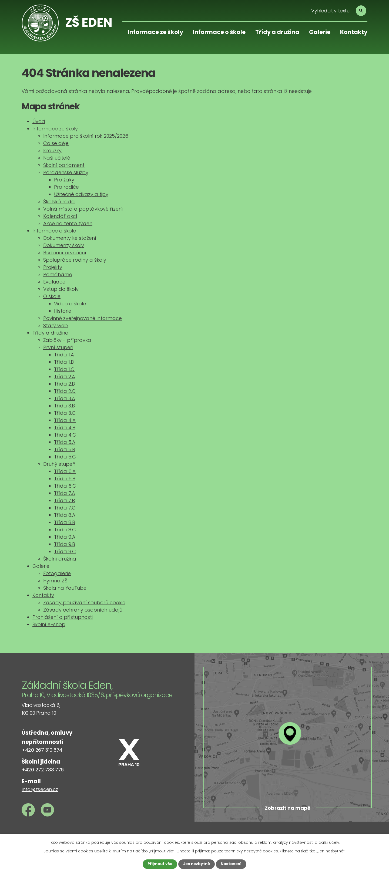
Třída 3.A (64, 398)
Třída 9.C (65, 551)
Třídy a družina (277, 32)
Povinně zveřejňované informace (82, 318)
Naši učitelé (56, 157)
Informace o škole (219, 32)
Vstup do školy (61, 289)
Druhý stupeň (59, 464)
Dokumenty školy (63, 245)
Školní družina (59, 558)
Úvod (38, 121)
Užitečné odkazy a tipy (81, 194)
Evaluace (54, 281)
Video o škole (70, 303)
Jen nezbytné (196, 864)
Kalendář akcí (60, 216)
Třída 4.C (65, 434)
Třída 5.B (64, 449)
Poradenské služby (65, 172)
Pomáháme (57, 274)
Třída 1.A (64, 354)
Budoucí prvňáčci (64, 252)
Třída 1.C (64, 369)
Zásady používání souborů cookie (84, 602)
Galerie (319, 32)
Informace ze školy (155, 32)
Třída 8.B (64, 522)
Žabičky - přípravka (67, 340)
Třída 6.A (65, 471)
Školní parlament (64, 165)
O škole (52, 296)
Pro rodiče (66, 187)
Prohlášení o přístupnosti (62, 617)
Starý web (55, 325)
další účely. (329, 842)
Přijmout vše (159, 864)
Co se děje (56, 143)
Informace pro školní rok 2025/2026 (85, 136)
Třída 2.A (64, 376)
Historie (62, 311)
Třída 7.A (64, 493)
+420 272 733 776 (43, 769)
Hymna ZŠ (55, 580)
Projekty (52, 267)
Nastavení (232, 864)
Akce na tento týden (67, 223)
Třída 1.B (64, 362)
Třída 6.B (64, 478)
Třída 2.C (65, 391)
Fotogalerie (57, 573)
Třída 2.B (64, 383)
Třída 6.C (65, 485)
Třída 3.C (65, 413)
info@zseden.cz (40, 789)
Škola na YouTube (64, 588)
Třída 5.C (65, 456)
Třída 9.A (64, 537)
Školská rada (59, 201)
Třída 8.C (65, 529)
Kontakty (353, 32)
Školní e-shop (48, 624)
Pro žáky (64, 179)
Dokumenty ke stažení (69, 238)
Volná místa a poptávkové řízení (83, 208)
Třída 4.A (65, 420)
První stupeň (58, 347)
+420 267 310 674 (42, 750)
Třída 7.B (64, 500)
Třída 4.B (64, 427)
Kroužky (52, 150)
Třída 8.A (64, 515)
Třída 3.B (64, 405)
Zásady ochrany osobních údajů (82, 609)
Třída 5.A (64, 442)
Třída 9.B (64, 544)
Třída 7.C (65, 507)
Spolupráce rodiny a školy (74, 260)
